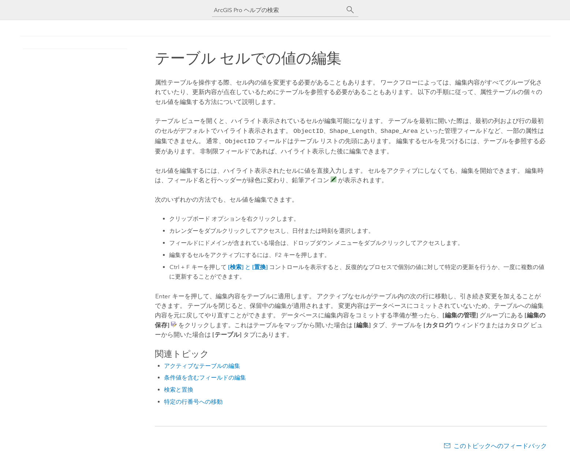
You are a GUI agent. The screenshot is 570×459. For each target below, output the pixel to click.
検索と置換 (178, 388)
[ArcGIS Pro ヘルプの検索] (278, 10)
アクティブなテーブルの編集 (202, 364)
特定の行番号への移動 (193, 400)
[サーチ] (350, 10)
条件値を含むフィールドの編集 (205, 376)
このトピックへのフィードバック (500, 444)
